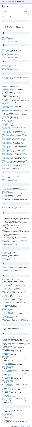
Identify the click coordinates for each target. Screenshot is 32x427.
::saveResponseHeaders (8, 291)
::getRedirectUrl (7, 153)
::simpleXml (7, 319)
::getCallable (9, 118)
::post (4, 255)
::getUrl (5, 168)
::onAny (5, 216)
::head (4, 176)
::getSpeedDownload (8, 160)
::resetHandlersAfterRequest (9, 267)
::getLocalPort (6, 143)
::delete (5, 65)
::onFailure (5, 225)
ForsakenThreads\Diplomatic (8, 38)
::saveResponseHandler (8, 288)
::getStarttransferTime (8, 164)
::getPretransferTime (8, 146)
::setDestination (6, 294)
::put (4, 258)
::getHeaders (8, 102)
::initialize (8, 196)
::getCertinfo (6, 131)
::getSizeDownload (8, 157)
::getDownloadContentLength (10, 135)
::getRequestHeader (8, 154)
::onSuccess (6, 230)
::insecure (5, 188)
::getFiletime (6, 138)
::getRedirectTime (7, 151)
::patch (4, 252)
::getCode (8, 93)
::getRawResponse (10, 110)
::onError (5, 221)
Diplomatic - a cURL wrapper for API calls (12, 1)
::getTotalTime (6, 165)
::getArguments (10, 114)
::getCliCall (8, 89)
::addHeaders (6, 24)
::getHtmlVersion (9, 106)
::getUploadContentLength (9, 166)
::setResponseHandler (8, 302)
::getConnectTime (7, 132)
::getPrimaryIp (6, 147)
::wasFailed (7, 340)
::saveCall (5, 279)
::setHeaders (6, 296)
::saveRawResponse (7, 282)
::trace (4, 328)
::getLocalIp (6, 142)
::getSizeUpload (7, 158)
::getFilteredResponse (10, 98)
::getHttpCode (6, 140)
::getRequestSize (7, 155)
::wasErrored (7, 337)
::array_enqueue (7, 27)
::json (5, 207)
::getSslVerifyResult (8, 162)
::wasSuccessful (8, 343)
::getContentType (7, 134)
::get (4, 86)
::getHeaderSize (7, 139)
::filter (7, 77)
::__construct (6, 410)
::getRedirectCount (8, 150)
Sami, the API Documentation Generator (23, 426)
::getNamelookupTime (8, 145)
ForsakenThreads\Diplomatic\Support (10, 41)
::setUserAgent (6, 305)
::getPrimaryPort (7, 149)
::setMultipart (6, 299)
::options (5, 234)
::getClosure (9, 127)
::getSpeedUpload (7, 161)
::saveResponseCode (8, 285)
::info (7, 193)
